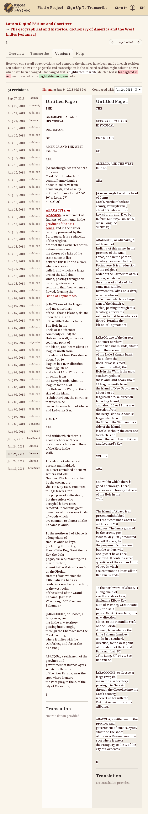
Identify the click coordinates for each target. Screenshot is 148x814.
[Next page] (138, 42)
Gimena (47, 90)
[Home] (17, 8)
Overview (16, 53)
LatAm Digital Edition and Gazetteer (39, 23)
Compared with (103, 89)
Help (80, 53)
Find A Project (50, 7)
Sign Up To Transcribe (87, 7)
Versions (62, 53)
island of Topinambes (61, 296)
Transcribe (39, 53)
